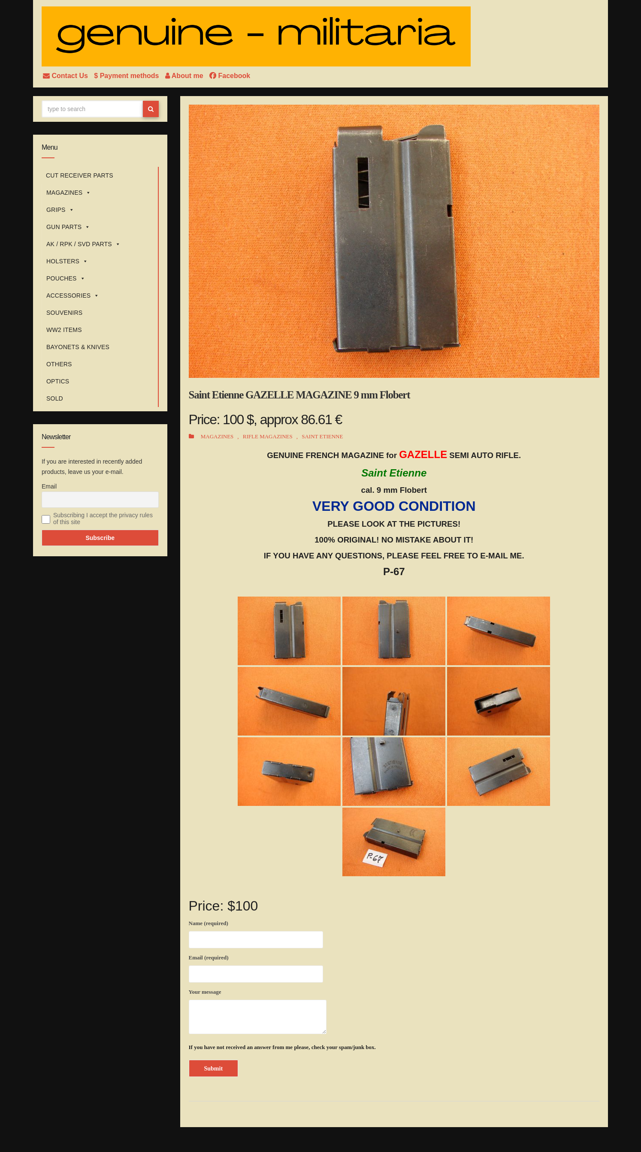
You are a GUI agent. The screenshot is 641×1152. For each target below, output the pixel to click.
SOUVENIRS (64, 312)
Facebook (229, 75)
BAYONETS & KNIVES (77, 347)
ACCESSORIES (73, 295)
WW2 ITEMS (64, 329)
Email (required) (256, 967)
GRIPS (60, 209)
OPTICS (57, 381)
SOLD (54, 398)
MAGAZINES (68, 192)
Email (49, 486)
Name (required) (256, 933)
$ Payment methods (127, 75)
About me (185, 75)
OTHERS (59, 364)
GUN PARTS (68, 226)
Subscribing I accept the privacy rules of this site (103, 518)
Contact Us (66, 75)
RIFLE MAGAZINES (268, 436)
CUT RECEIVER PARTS (79, 175)
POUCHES (65, 278)
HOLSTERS (67, 261)
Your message (258, 1011)
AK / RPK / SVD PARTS (83, 244)
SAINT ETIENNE (322, 436)
